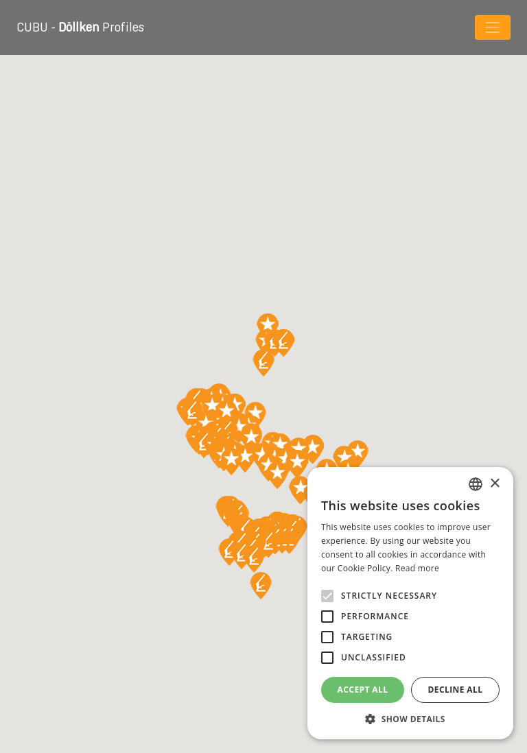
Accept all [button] (363, 689)
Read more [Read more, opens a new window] (417, 568)
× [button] (494, 484)
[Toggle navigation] (493, 27)
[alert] (410, 603)
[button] (410, 719)
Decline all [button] (455, 689)
